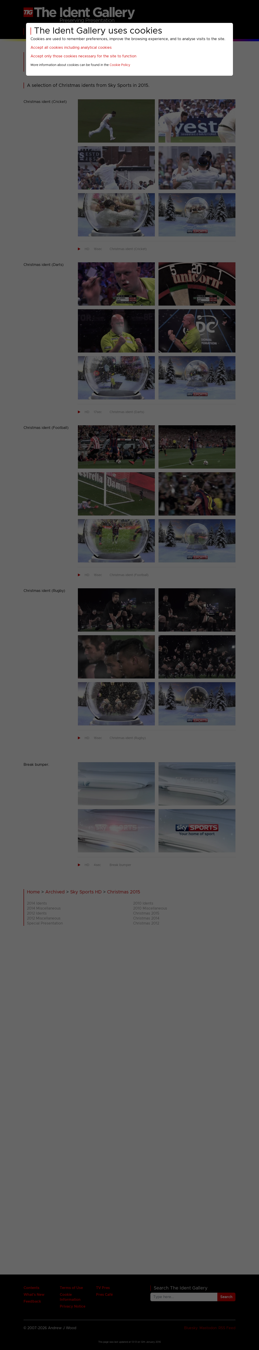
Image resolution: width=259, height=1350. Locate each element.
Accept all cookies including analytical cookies (71, 47)
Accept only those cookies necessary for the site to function (83, 56)
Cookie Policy (120, 65)
